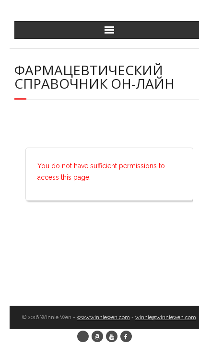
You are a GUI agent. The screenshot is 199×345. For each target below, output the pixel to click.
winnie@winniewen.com (165, 317)
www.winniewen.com (103, 317)
